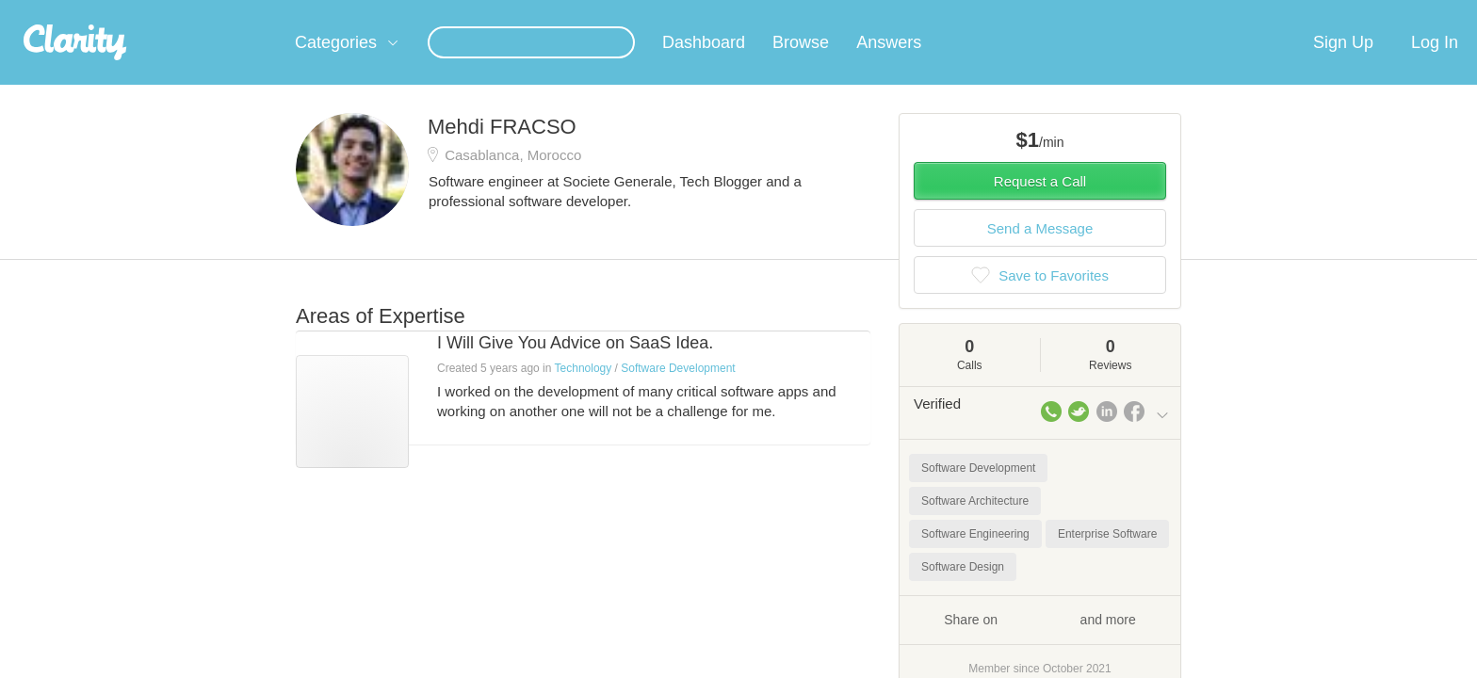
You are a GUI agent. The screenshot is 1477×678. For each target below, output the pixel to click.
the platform (266, 11)
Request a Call (1040, 204)
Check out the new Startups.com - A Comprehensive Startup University (965, 12)
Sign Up (1343, 65)
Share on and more (1040, 641)
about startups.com (1237, 12)
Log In (1434, 65)
